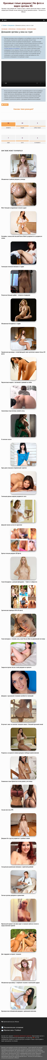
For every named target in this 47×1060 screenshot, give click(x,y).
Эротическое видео (31, 29)
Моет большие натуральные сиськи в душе (13, 208)
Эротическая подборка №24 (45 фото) (12, 610)
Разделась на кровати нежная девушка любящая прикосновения (20, 753)
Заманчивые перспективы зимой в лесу (13, 411)
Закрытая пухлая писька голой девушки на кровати (16, 667)
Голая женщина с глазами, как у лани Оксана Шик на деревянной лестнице (23, 639)
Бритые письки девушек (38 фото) (11, 553)
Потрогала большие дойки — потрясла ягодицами (15, 295)
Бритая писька (11, 29)
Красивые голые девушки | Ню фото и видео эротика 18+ (23, 4)
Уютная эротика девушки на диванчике (12, 895)
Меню (4, 20)
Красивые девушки (21, 29)
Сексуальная (11, 25)
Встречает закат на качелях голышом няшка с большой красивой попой (22, 724)
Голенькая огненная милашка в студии (12, 266)
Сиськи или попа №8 (7, 810)
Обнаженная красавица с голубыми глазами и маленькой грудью (20, 982)
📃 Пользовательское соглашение (12, 1027)
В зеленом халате (6, 439)
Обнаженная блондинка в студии (10, 323)
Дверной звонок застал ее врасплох (11, 525)
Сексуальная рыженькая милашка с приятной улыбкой (17, 867)
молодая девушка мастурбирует (12, 48)
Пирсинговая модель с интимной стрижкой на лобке (16, 382)
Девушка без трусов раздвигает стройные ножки (15, 838)
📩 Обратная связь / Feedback (11, 1030)
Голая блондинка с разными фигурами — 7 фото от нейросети (19, 582)
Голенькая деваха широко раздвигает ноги (13, 496)
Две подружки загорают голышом (11, 954)
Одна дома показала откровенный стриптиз (14, 468)
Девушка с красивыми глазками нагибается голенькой (17, 696)
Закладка (4, 104)
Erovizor (5, 25)
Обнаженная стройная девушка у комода (13, 179)
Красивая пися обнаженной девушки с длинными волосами (18, 1011)
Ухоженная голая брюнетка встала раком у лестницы (16, 781)
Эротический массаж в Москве (10, 1021)
